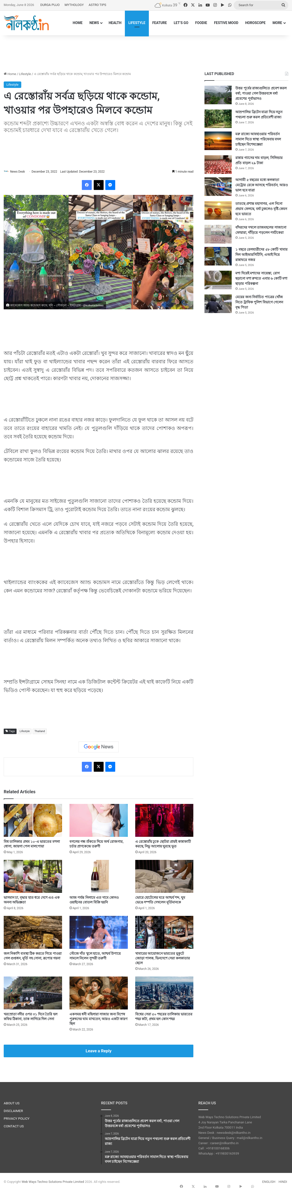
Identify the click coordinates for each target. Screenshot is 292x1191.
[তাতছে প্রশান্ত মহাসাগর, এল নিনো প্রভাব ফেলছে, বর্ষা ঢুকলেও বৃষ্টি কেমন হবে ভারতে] (218, 210)
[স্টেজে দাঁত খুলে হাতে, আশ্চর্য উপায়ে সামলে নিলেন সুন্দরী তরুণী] (98, 932)
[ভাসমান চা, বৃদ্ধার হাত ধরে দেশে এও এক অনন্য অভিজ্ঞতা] (33, 876)
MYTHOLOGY (74, 5)
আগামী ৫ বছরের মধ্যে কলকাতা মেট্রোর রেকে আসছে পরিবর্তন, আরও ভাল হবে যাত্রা (261, 185)
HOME (78, 23)
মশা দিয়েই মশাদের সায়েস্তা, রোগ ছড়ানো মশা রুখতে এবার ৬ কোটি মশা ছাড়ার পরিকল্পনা (261, 278)
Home (10, 74)
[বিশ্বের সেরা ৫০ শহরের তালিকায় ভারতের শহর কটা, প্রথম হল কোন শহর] (164, 993)
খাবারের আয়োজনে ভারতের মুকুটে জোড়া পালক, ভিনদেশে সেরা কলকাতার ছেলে (162, 958)
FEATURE (159, 23)
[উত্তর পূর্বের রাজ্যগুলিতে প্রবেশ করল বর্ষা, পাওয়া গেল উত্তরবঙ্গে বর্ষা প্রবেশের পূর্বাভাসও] (218, 95)
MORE (277, 23)
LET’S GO (181, 23)
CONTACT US (14, 1127)
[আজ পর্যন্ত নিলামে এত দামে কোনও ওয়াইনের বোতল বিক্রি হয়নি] (98, 876)
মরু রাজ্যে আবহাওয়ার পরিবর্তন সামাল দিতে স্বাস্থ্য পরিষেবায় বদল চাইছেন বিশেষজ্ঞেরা (258, 139)
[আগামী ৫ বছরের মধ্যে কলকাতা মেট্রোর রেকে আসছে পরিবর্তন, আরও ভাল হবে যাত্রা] (218, 186)
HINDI (283, 1182)
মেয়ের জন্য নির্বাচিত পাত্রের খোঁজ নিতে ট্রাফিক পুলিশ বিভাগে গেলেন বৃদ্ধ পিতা (259, 302)
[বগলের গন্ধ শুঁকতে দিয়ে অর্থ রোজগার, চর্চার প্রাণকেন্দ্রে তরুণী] (98, 820)
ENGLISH (268, 1182)
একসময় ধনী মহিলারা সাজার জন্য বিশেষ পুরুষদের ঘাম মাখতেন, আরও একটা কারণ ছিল (98, 1019)
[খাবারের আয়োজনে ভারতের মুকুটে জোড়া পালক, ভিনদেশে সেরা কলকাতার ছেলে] (164, 932)
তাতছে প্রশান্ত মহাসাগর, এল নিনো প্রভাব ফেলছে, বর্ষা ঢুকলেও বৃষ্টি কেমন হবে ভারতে (261, 209)
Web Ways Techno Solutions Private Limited (53, 1182)
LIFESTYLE (136, 23)
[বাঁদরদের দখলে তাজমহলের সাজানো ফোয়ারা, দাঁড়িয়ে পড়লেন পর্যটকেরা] (218, 234)
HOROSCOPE (255, 23)
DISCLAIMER (13, 1111)
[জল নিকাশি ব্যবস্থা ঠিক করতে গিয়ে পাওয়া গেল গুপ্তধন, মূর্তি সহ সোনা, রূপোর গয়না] (33, 932)
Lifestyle (25, 74)
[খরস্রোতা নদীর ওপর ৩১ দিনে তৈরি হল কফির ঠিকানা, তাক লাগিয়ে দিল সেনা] (33, 993)
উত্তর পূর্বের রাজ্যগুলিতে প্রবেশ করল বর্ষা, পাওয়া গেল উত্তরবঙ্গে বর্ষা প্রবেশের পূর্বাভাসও (261, 93)
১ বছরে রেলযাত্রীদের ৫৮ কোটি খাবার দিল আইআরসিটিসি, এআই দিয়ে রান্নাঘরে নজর (261, 254)
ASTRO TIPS (97, 5)
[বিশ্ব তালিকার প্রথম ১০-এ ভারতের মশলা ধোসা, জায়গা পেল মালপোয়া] (33, 820)
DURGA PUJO (50, 5)
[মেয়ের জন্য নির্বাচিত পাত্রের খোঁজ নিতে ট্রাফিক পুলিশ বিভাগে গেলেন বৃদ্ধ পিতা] (218, 303)
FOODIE (201, 23)
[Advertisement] (146, 51)
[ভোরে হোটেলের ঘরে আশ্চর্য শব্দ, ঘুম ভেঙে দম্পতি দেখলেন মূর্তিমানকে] (164, 876)
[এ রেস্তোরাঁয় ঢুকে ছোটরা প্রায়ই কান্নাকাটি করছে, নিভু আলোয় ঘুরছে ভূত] (164, 820)
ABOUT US (12, 1104)
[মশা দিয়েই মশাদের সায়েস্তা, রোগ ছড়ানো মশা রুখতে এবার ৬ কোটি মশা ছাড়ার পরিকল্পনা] (218, 280)
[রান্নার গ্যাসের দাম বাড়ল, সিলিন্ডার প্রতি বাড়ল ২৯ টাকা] (218, 164)
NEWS (94, 23)
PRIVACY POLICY (16, 1119)
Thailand (39, 731)
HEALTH (115, 23)
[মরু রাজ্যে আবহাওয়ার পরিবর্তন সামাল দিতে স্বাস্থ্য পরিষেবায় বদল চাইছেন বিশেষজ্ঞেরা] (218, 141)
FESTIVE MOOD (226, 23)
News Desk (20, 171)
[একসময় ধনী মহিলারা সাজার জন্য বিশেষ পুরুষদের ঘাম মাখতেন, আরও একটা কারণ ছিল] (98, 993)
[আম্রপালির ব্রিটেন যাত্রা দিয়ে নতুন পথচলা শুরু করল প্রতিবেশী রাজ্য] (218, 118)
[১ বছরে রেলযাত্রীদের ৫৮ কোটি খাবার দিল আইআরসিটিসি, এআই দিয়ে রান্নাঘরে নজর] (218, 256)
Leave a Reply (99, 1051)
